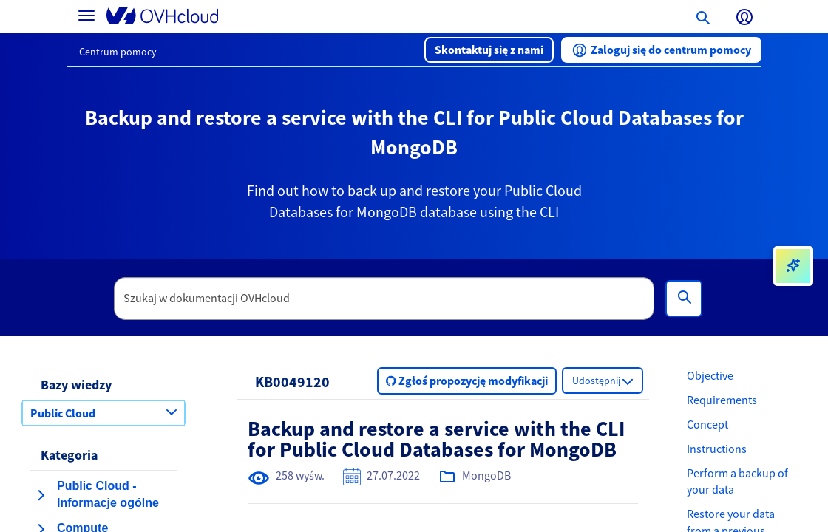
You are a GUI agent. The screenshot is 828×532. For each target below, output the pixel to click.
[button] (489, 50)
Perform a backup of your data (737, 481)
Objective (710, 375)
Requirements (722, 399)
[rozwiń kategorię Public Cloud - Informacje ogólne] (40, 495)
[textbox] (384, 298)
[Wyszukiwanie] (683, 298)
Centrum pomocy (118, 51)
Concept (707, 424)
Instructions (717, 448)
